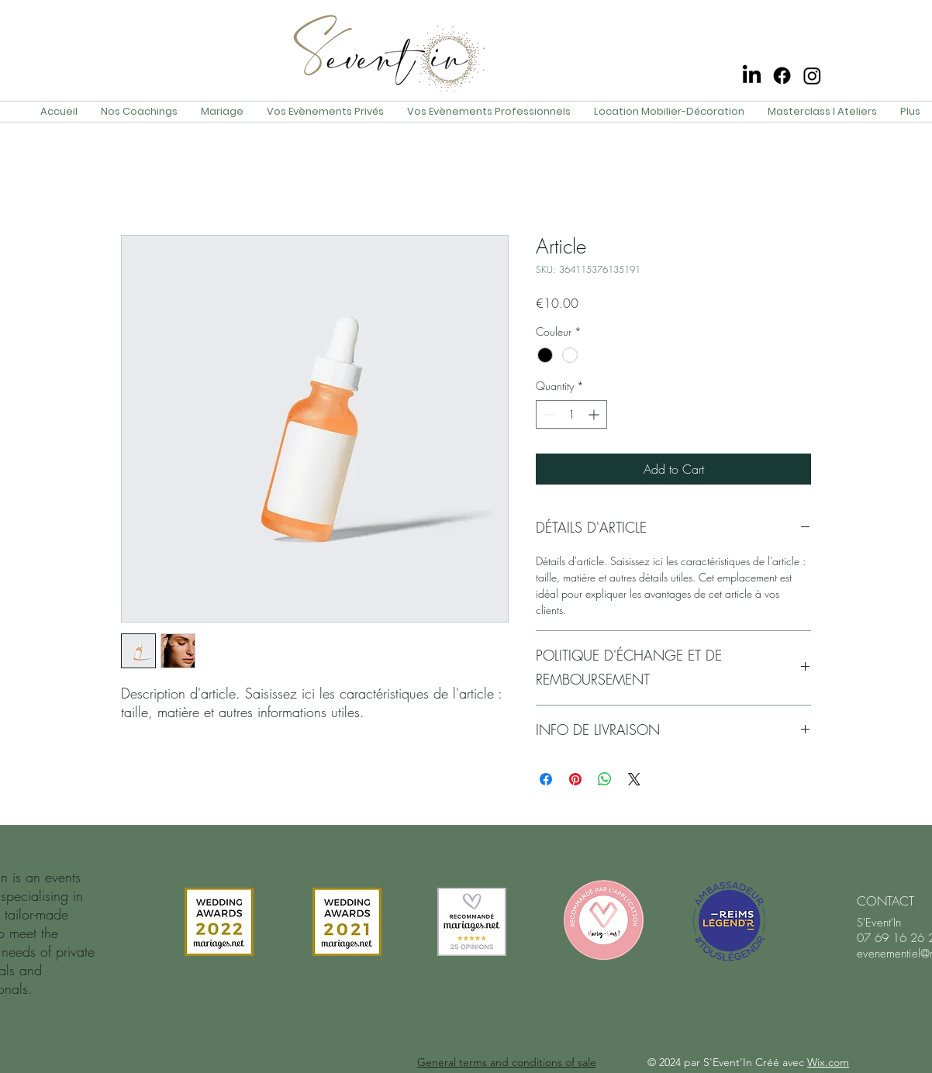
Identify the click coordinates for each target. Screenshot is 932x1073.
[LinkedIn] (751, 75)
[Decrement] (547, 414)
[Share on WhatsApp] (604, 779)
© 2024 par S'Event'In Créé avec (748, 1062)
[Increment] (595, 414)
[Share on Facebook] (546, 779)
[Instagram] (812, 75)
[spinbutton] (571, 414)
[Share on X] (634, 779)
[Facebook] (782, 75)
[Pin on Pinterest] (575, 779)
